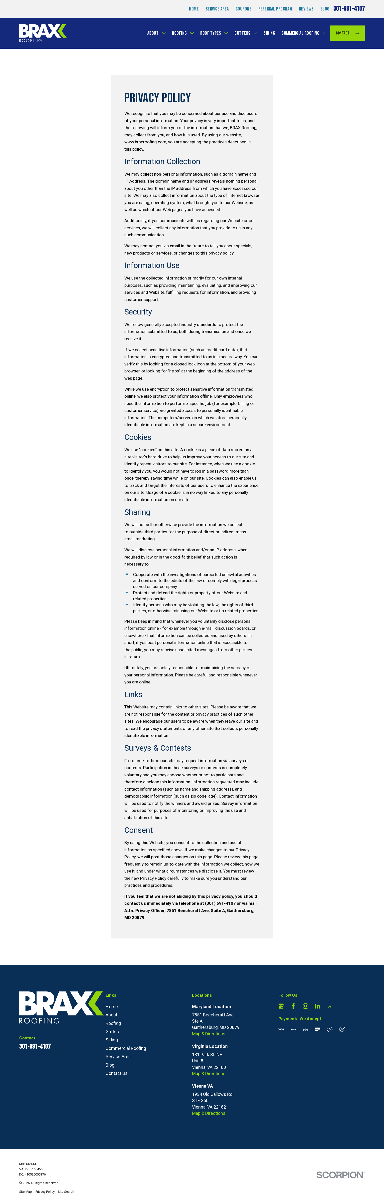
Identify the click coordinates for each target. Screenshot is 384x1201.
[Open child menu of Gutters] (255, 33)
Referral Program (275, 9)
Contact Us (117, 1073)
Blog (325, 9)
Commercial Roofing (300, 33)
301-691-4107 (349, 9)
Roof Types (210, 33)
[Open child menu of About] (164, 33)
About (153, 33)
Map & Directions (208, 1033)
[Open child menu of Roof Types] (226, 33)
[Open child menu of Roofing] (192, 33)
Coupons (244, 9)
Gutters (242, 33)
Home (194, 9)
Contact (347, 33)
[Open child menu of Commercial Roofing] (324, 33)
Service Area (217, 9)
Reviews (306, 9)
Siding (269, 33)
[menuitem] (25, 1192)
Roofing (179, 33)
